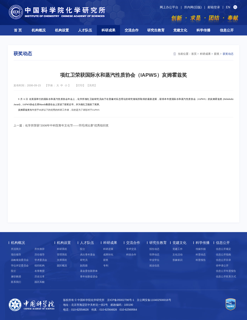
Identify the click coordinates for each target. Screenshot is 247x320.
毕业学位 (154, 260)
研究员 (84, 260)
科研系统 (62, 249)
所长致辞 (40, 249)
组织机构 (40, 265)
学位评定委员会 (20, 265)
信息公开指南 (223, 254)
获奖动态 (228, 53)
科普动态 (201, 254)
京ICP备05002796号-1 (120, 299)
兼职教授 (16, 276)
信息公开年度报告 (226, 270)
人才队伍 (85, 30)
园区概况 (62, 265)
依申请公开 (222, 265)
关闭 (91, 85)
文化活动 (178, 254)
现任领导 (16, 254)
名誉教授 (40, 270)
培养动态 (154, 254)
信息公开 (227, 30)
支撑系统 (62, 260)
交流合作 (132, 30)
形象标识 (178, 260)
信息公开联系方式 (226, 276)
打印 (80, 85)
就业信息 (154, 265)
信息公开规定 (223, 249)
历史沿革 (40, 276)
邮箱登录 (214, 7)
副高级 (84, 265)
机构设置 (62, 30)
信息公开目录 (223, 260)
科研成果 (108, 30)
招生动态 (154, 249)
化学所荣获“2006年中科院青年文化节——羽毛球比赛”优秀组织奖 (67, 125)
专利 (105, 265)
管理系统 (62, 254)
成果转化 (108, 254)
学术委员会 (41, 260)
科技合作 (131, 254)
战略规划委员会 (20, 260)
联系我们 (16, 281)
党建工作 (178, 249)
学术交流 (131, 249)
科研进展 (108, 249)
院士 (13, 270)
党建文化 (180, 30)
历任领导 (40, 254)
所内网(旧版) (193, 7)
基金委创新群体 (89, 270)
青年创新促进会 (89, 276)
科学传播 (203, 30)
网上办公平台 (169, 7)
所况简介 (16, 249)
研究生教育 (156, 30)
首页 (194, 53)
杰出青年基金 (87, 254)
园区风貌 (40, 281)
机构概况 (39, 30)
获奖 (216, 53)
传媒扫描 (201, 249)
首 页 (18, 30)
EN (228, 7)
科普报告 (201, 260)
